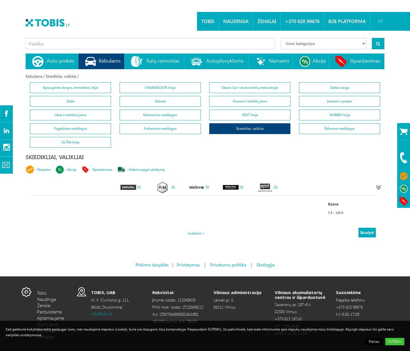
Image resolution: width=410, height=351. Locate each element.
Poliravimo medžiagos (160, 128)
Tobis (207, 21)
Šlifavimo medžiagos (339, 128)
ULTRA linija (70, 142)
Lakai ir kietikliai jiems (70, 115)
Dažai (71, 101)
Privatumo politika (228, 265)
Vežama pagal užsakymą (147, 169)
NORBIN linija (339, 115)
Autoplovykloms (224, 60)
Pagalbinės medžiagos (70, 128)
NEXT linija (250, 115)
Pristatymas (188, 265)
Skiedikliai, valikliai (61, 76)
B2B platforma (347, 21)
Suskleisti (196, 233)
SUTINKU (394, 341)
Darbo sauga (339, 87)
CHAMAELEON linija (160, 87)
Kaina (333, 204)
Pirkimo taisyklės (152, 265)
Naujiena (44, 169)
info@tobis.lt (101, 313)
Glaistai (160, 101)
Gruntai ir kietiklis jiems (250, 101)
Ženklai (266, 21)
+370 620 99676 (302, 21)
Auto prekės (60, 60)
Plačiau (374, 341)
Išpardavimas (365, 60)
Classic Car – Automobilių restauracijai (250, 87)
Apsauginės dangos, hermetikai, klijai (70, 87)
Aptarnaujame (50, 318)
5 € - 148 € (335, 213)
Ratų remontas (162, 60)
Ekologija (265, 265)
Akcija (319, 60)
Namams (279, 60)
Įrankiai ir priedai (339, 101)
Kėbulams (110, 60)
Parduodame (49, 312)
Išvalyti (367, 232)
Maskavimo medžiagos (160, 115)
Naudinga (236, 21)
